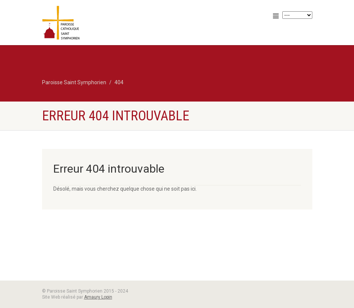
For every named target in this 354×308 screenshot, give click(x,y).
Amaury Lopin (98, 297)
